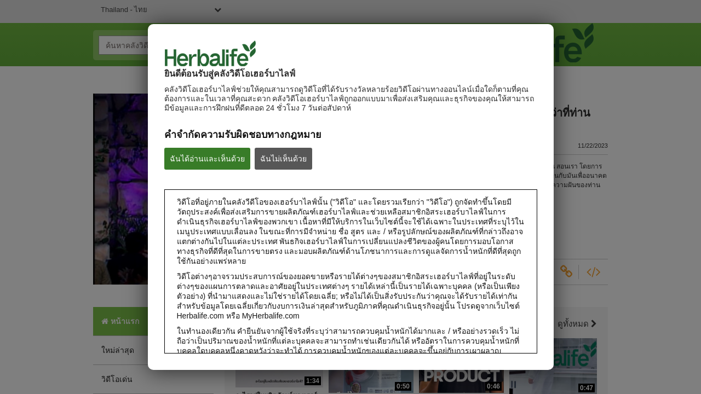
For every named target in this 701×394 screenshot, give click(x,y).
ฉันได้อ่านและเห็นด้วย (207, 158)
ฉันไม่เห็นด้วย (283, 158)
